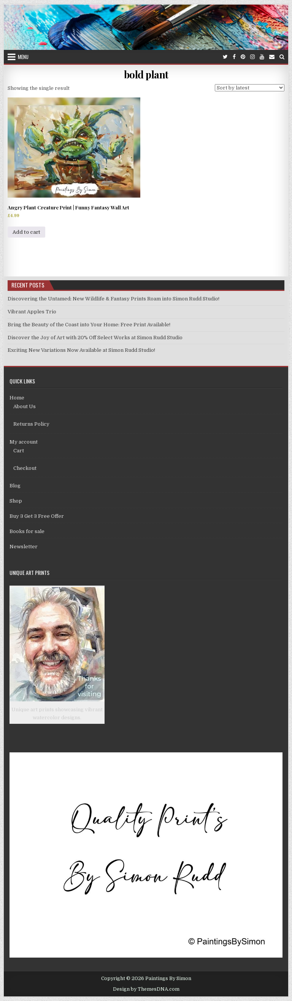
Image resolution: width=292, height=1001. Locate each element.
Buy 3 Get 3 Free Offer (37, 516)
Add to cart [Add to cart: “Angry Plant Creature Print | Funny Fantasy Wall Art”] (26, 232)
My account (24, 442)
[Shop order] (249, 87)
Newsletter (24, 546)
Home (17, 398)
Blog (15, 486)
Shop (16, 501)
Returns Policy (31, 424)
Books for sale (27, 531)
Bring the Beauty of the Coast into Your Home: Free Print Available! (89, 324)
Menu (23, 57)
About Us (24, 406)
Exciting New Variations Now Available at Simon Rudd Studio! (81, 350)
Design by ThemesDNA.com (146, 989)
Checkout (24, 468)
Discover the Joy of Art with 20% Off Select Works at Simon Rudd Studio (95, 337)
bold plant (146, 74)
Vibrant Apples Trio (32, 312)
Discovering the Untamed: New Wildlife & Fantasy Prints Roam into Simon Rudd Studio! (113, 299)
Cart (18, 450)
